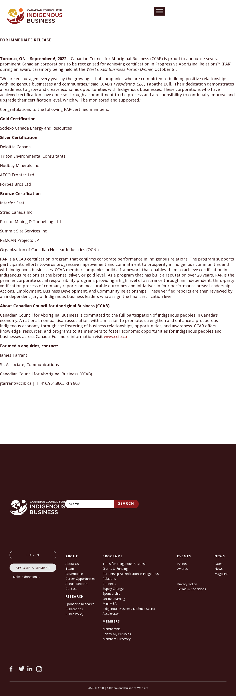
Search (126, 503)
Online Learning (114, 598)
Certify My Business (117, 634)
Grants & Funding (115, 568)
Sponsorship (111, 593)
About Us (72, 564)
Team (69, 568)
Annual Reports (76, 584)
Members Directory (117, 639)
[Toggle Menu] (159, 11)
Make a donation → (27, 577)
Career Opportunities (80, 578)
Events (182, 564)
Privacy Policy (187, 584)
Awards (182, 568)
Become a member (33, 568)
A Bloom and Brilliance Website (127, 688)
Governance (74, 574)
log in (33, 555)
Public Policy (74, 614)
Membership (112, 629)
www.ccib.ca (115, 336)
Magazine (221, 574)
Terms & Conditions (191, 589)
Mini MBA (110, 603)
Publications (74, 609)
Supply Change (113, 588)
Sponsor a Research (79, 604)
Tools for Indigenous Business (124, 564)
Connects (109, 584)
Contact (71, 588)
